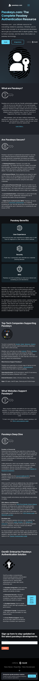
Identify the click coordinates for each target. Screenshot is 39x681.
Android (23, 351)
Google (18, 344)
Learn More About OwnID (32, 600)
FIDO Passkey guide (28, 513)
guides (15, 522)
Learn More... (19, 126)
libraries (20, 522)
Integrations (17, 42)
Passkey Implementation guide (18, 536)
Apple (22, 344)
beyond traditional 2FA (22, 476)
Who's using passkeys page (20, 421)
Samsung (27, 344)
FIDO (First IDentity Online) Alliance (27, 504)
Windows (34, 351)
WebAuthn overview (7, 515)
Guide (5, 42)
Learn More (32, 676)
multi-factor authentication (16, 202)
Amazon (33, 344)
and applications (28, 367)
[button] (28, 5)
